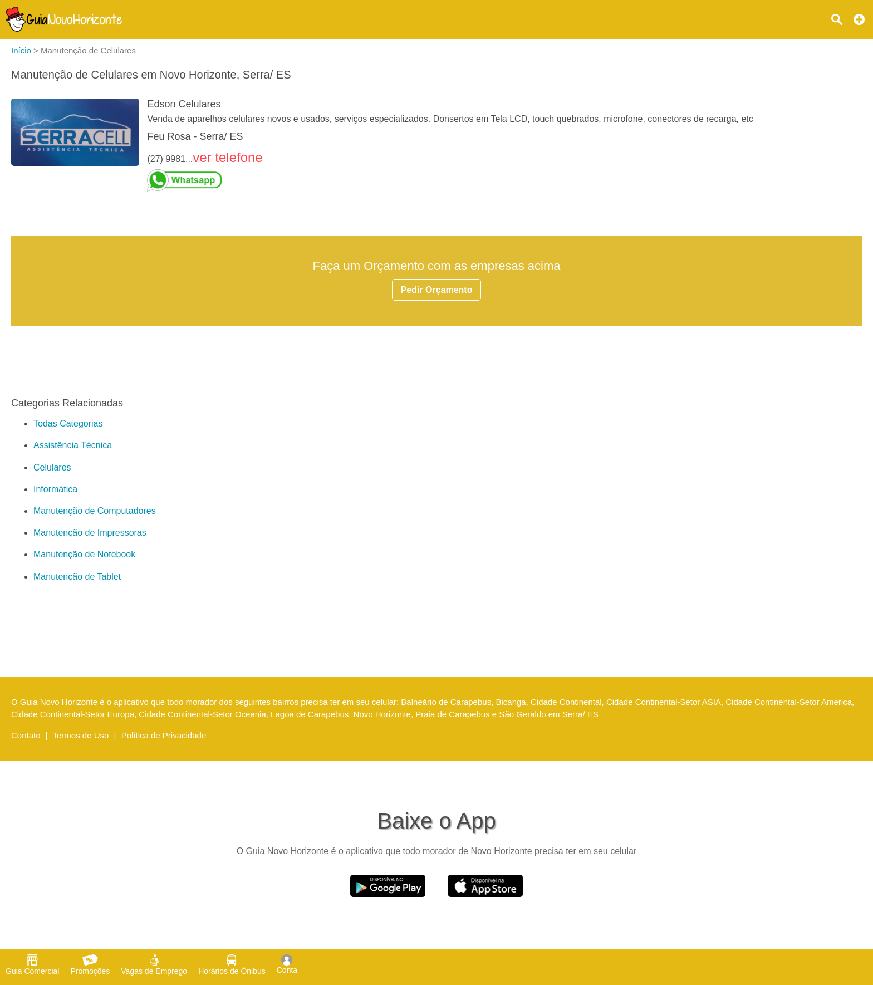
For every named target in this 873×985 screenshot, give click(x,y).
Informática (55, 489)
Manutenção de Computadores (94, 511)
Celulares (52, 467)
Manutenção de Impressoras (89, 532)
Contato (26, 735)
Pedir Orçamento (437, 290)
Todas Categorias (68, 423)
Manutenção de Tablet (77, 576)
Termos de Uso (81, 735)
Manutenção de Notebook (84, 554)
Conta (287, 964)
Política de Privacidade (164, 735)
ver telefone (227, 157)
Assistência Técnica (72, 445)
